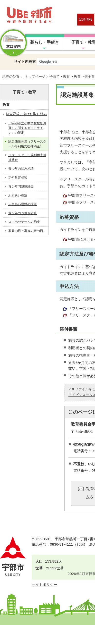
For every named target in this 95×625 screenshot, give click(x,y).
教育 (77, 76)
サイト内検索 (25, 61)
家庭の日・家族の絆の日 (25, 231)
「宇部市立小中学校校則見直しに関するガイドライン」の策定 (27, 128)
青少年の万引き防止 (22, 213)
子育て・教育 (59, 76)
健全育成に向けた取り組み (26, 114)
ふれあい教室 (17, 195)
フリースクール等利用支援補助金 (27, 157)
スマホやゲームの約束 (24, 222)
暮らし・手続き (44, 42)
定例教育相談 (17, 177)
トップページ (35, 76)
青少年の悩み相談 (21, 168)
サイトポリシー (44, 585)
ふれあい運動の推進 (22, 204)
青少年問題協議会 (21, 186)
